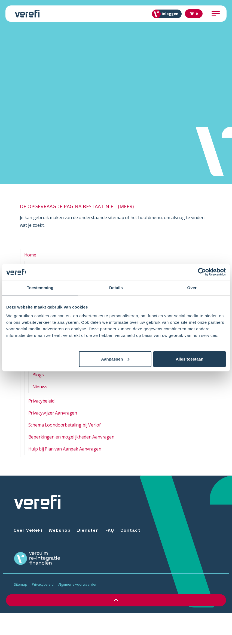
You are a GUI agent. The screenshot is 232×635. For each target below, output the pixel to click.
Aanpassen (115, 358)
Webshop (60, 530)
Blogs (38, 375)
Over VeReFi (28, 530)
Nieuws (39, 387)
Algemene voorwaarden (77, 584)
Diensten (88, 530)
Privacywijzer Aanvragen (52, 413)
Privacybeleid (41, 401)
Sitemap (20, 584)
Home (30, 255)
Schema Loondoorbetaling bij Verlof (64, 425)
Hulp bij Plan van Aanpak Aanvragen (64, 449)
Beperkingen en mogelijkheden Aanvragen (71, 437)
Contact (130, 530)
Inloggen (167, 14)
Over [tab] (192, 287)
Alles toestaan (189, 358)
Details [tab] (116, 287)
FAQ (109, 530)
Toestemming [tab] (40, 287)
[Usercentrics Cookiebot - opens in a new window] (202, 272)
